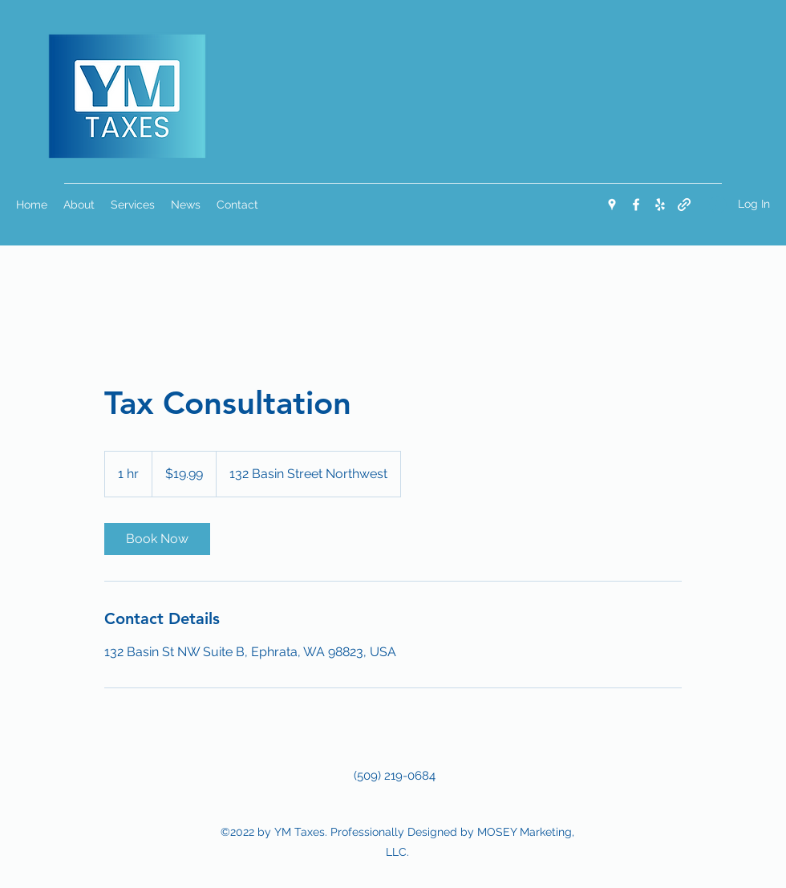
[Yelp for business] (660, 205)
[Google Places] (612, 205)
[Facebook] (636, 205)
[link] (157, 539)
